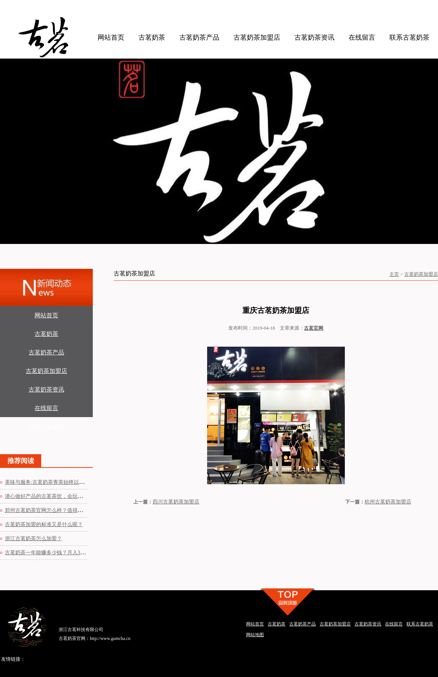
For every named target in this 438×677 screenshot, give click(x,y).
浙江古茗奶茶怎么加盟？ (33, 538)
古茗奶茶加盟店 (421, 274)
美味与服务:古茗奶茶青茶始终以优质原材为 (55, 482)
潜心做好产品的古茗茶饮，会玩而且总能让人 (57, 496)
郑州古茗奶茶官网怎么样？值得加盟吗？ (51, 510)
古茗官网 (313, 328)
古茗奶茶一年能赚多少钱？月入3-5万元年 (52, 552)
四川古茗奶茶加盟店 (176, 502)
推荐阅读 (20, 461)
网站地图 (255, 634)
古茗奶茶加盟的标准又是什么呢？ (44, 524)
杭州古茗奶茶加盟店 (388, 502)
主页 (394, 274)
